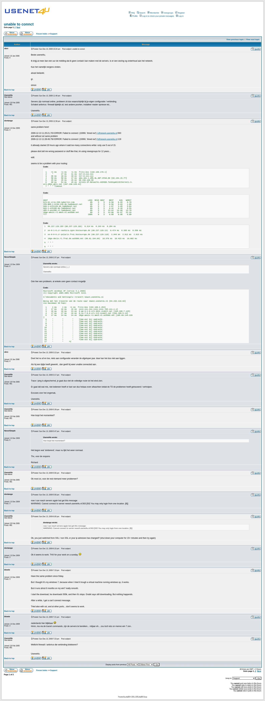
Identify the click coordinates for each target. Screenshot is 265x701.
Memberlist (153, 13)
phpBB (128, 697)
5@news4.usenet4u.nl (107, 139)
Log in (180, 16)
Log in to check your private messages (157, 16)
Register (180, 13)
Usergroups (167, 13)
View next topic (253, 39)
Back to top (9, 90)
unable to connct (19, 24)
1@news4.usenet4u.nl (107, 133)
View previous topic (235, 39)
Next (18, 27)
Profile (134, 16)
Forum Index (41, 34)
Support (53, 34)
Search (141, 13)
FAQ (132, 13)
